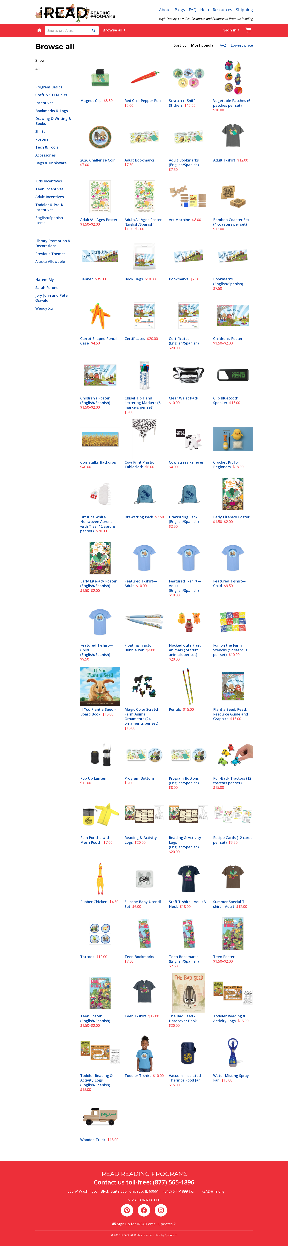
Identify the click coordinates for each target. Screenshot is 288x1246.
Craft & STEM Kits (51, 94)
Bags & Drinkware (51, 163)
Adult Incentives (49, 196)
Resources (222, 9)
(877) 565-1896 (173, 1182)
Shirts (40, 131)
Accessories (45, 155)
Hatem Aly (44, 279)
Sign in (231, 30)
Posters (41, 139)
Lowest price (242, 45)
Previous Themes (50, 253)
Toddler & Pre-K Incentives (49, 207)
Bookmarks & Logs (51, 110)
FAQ (192, 9)
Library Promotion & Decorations (53, 243)
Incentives (44, 102)
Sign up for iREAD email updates (144, 1224)
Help (204, 9)
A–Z (223, 45)
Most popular (203, 45)
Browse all (114, 30)
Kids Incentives (48, 181)
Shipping (244, 9)
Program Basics (48, 87)
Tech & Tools (46, 147)
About (165, 9)
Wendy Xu (44, 308)
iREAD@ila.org (212, 1191)
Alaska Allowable (50, 261)
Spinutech (171, 1235)
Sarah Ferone (46, 287)
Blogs (180, 9)
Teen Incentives (49, 189)
